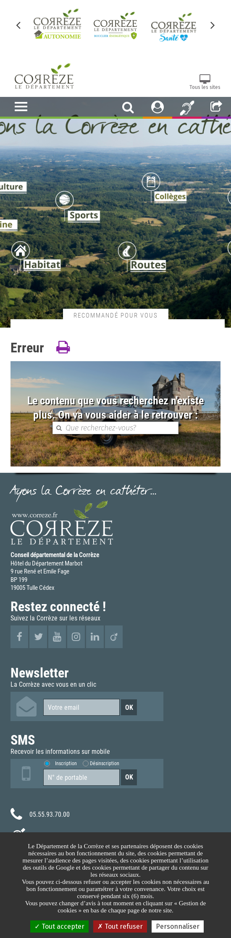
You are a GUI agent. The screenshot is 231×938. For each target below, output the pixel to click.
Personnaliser (178, 926)
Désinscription (104, 763)
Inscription (66, 763)
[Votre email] (81, 707)
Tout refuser (120, 926)
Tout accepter (59, 926)
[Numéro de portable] (81, 777)
